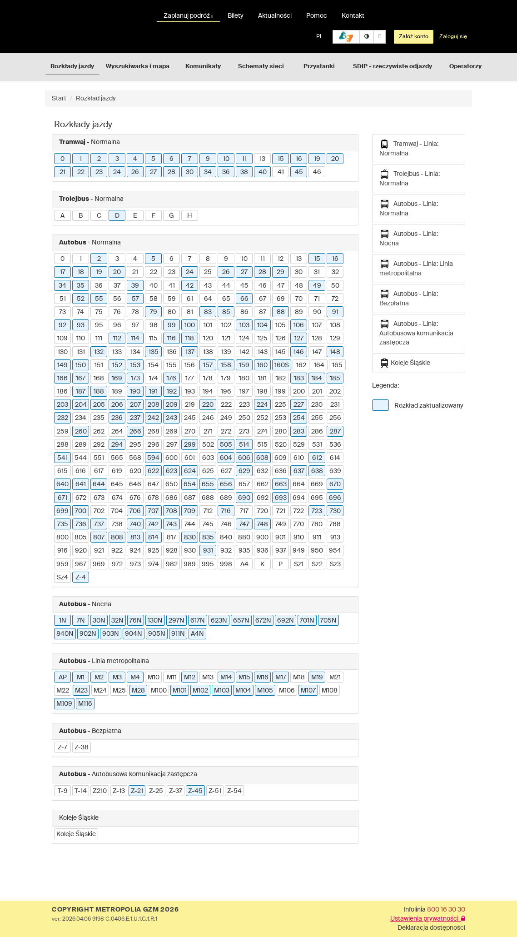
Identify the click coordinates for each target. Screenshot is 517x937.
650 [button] (171, 484)
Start (59, 98)
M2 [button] (99, 677)
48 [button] (299, 286)
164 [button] (319, 365)
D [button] (117, 216)
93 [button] (81, 325)
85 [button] (226, 312)
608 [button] (262, 458)
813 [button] (135, 537)
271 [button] (208, 432)
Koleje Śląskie (404, 363)
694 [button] (299, 498)
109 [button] (62, 338)
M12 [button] (189, 677)
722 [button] (298, 511)
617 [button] (99, 471)
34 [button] (208, 172)
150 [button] (80, 365)
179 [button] (226, 378)
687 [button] (189, 498)
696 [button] (335, 498)
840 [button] (226, 537)
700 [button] (80, 511)
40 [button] (262, 172)
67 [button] (262, 299)
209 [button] (172, 405)
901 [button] (280, 537)
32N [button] (117, 621)
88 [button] (281, 312)
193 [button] (190, 392)
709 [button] (189, 511)
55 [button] (99, 299)
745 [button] (208, 524)
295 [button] (135, 445)
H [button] (189, 216)
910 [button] (298, 537)
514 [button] (244, 445)
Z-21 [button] (137, 791)
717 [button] (244, 511)
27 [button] (153, 172)
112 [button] (117, 338)
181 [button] (262, 378)
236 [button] (117, 418)
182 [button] (281, 378)
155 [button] (171, 365)
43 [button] (208, 286)
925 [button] (153, 551)
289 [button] (81, 445)
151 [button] (98, 365)
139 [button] (226, 352)
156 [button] (189, 365)
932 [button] (226, 551)
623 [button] (171, 471)
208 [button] (153, 405)
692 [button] (262, 498)
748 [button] (262, 524)
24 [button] (117, 172)
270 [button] (189, 432)
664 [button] (299, 484)
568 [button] (135, 458)
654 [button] (190, 484)
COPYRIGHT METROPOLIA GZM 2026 (115, 910)
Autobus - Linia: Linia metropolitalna (416, 268)
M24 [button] (100, 691)
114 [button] (135, 338)
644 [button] (99, 484)
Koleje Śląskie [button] (76, 834)
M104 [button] (243, 691)
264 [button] (117, 432)
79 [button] (153, 312)
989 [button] (190, 564)
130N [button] (155, 621)
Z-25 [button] (156, 791)
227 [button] (298, 405)
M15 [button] (244, 677)
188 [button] (99, 392)
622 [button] (153, 471)
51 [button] (63, 299)
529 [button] (299, 445)
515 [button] (262, 445)
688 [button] (208, 498)
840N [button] (65, 634)
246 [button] (208, 418)
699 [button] (62, 511)
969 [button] (99, 564)
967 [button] (80, 564)
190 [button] (135, 392)
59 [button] (172, 299)
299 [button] (190, 445)
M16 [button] (262, 677)
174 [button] (153, 378)
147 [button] (317, 352)
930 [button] (190, 551)
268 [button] (153, 432)
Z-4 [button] (80, 577)
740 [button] (135, 524)
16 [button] (299, 159)
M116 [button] (85, 704)
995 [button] (208, 564)
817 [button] (171, 537)
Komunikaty (203, 67)
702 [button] (99, 511)
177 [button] (189, 378)
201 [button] (317, 392)
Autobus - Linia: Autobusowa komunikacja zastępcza (416, 332)
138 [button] (208, 352)
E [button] (135, 216)
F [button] (153, 216)
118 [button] (189, 338)
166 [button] (62, 378)
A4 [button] (244, 564)
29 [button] (280, 272)
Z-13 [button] (119, 791)
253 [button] (280, 418)
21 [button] (62, 172)
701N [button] (307, 621)
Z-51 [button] (215, 791)
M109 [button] (64, 704)
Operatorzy (465, 67)
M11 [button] (172, 677)
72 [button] (335, 299)
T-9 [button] (63, 791)
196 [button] (226, 392)
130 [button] (63, 352)
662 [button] (262, 484)
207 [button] (135, 405)
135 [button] (154, 352)
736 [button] (80, 524)
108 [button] (335, 325)
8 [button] (208, 259)
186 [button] (62, 392)
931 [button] (208, 551)
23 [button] (99, 172)
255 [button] (317, 418)
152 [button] (117, 365)
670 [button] (335, 484)
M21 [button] (335, 677)
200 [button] (299, 392)
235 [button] (98, 418)
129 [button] (335, 338)
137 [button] (189, 352)
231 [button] (335, 405)
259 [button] (63, 432)
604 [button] (226, 458)
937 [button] (280, 551)
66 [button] (244, 299)
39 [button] (135, 286)
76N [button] (135, 621)
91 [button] (335, 312)
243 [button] (171, 418)
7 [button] (189, 159)
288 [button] (63, 445)
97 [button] (135, 325)
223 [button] (244, 405)
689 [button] (226, 498)
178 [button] (208, 378)
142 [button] (244, 352)
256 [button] (335, 418)
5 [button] (153, 159)
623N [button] (219, 621)
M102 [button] (200, 691)
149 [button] (62, 365)
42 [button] (190, 286)
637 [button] (298, 471)
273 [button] (244, 432)
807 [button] (98, 537)
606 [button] (244, 458)
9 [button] (208, 159)
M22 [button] (62, 691)
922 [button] (117, 551)
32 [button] (335, 272)
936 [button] (262, 551)
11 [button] (244, 159)
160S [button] (281, 365)
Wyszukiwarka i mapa (137, 67)
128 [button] (317, 338)
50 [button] (335, 286)
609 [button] (280, 458)
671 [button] (62, 498)
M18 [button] (299, 677)
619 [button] (117, 471)
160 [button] (262, 365)
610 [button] (298, 458)
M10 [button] (153, 677)
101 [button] (208, 325)
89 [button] (299, 312)
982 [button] (172, 564)
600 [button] (171, 458)
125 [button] (263, 338)
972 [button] (117, 564)
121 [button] (226, 338)
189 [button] (117, 392)
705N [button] (328, 621)
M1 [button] (81, 677)
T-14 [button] (81, 791)
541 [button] (62, 458)
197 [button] (244, 392)
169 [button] (117, 378)
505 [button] (226, 445)
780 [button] (317, 524)
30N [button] (99, 621)
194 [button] (208, 392)
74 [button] (80, 312)
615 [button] (62, 471)
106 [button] (298, 325)
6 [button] (171, 159)
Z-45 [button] (195, 791)
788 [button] (335, 524)
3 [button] (117, 159)
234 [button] (80, 418)
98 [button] (153, 325)
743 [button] (171, 524)
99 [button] (172, 325)
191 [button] (153, 392)
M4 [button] (135, 677)
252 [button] (262, 418)
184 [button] (317, 378)
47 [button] (280, 286)
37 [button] (117, 286)
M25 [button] (119, 691)
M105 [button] (265, 691)
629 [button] (244, 471)
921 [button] (99, 551)
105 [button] (280, 325)
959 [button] (62, 564)
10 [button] (226, 159)
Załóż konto (413, 37)
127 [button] (298, 338)
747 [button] (244, 524)
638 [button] (317, 471)
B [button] (81, 216)
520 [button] (281, 445)
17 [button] (62, 272)
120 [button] (208, 338)
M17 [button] (280, 677)
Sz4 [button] (62, 577)
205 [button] (99, 405)
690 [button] (244, 498)
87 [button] (262, 312)
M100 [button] (159, 691)
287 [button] (335, 432)
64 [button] (208, 299)
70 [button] (299, 299)
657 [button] (244, 484)
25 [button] (208, 272)
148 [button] (335, 352)
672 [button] (80, 498)
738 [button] (117, 524)
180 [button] (244, 378)
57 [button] (135, 299)
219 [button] (190, 405)
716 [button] (226, 511)
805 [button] (81, 537)
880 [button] (244, 537)
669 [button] (317, 484)
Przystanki (319, 67)
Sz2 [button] (317, 564)
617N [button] (197, 621)
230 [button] (317, 405)
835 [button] (208, 537)
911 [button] (317, 537)
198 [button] (262, 392)
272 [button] (226, 432)
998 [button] (226, 564)
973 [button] (135, 564)
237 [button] (135, 418)
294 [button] (117, 445)
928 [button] (172, 551)
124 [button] (244, 338)
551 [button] (99, 458)
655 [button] (208, 484)
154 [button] (153, 365)
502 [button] (208, 445)
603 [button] (208, 458)
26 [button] (135, 172)
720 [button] (262, 511)
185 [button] (335, 378)
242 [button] (153, 418)
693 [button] (281, 498)
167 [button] (80, 378)
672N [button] (263, 621)
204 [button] (81, 405)
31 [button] (317, 272)
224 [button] (262, 405)
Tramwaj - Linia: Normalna (408, 148)
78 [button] (135, 312)
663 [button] (281, 484)
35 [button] (81, 286)
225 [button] (280, 405)
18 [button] (81, 272)
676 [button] (135, 498)
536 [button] (335, 445)
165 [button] (337, 365)
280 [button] (281, 432)
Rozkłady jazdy (72, 67)
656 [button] (226, 484)
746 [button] (226, 524)
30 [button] (190, 172)
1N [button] (62, 621)
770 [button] (298, 524)
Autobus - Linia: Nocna (408, 238)
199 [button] (280, 392)
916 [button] (62, 551)
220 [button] (208, 405)
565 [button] (117, 458)
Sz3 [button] (335, 564)
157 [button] (208, 365)
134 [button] (135, 352)
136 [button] (172, 352)
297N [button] (176, 621)
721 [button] (280, 511)
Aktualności (275, 16)
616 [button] (80, 471)
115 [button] (153, 338)
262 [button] (98, 432)
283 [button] (298, 432)
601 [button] (189, 458)
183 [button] (299, 378)
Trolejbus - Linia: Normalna (409, 178)
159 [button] (244, 365)
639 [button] (335, 471)
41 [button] (281, 172)
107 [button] (317, 325)
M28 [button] (138, 691)
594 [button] (153, 458)
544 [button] (81, 458)
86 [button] (244, 312)
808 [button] (117, 537)
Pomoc (316, 16)
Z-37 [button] (175, 791)
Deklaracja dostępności (431, 928)
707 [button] (153, 511)
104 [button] (262, 325)
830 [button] (190, 537)
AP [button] (63, 677)
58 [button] (153, 299)
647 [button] (153, 484)
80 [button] (172, 312)
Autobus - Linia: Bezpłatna (408, 298)
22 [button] (81, 172)
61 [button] (190, 299)
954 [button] (335, 551)
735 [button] (62, 524)
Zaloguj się (453, 37)
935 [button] (244, 551)
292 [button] (98, 445)
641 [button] (80, 484)
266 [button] (135, 432)
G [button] (171, 216)
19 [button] (317, 159)
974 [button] (153, 564)
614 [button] (335, 458)
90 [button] (317, 312)
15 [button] (281, 159)
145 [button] (280, 352)
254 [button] (299, 418)
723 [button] (317, 511)
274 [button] (262, 432)
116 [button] (171, 338)
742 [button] (153, 524)
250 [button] (244, 418)
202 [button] (335, 392)
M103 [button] (221, 691)
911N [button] (178, 634)
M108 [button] (330, 691)
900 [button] (262, 537)
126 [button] (281, 338)
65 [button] (226, 299)
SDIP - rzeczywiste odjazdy (392, 67)
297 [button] (171, 445)
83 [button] (208, 312)
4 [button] (135, 159)
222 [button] (226, 405)
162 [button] (301, 365)
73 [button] (62, 312)
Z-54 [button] (234, 791)
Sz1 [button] (298, 564)
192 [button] (172, 392)
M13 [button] (208, 677)
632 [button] (262, 471)
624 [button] (190, 471)
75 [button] (99, 312)
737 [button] (99, 524)
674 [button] (117, 498)
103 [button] (244, 325)
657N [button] (241, 621)
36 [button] (226, 172)
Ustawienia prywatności (427, 919)
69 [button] (281, 299)
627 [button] (226, 471)
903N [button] (110, 634)
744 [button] (189, 524)
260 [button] (81, 432)
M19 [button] (317, 677)
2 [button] (99, 159)
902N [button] (88, 634)
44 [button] (226, 286)
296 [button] (153, 445)
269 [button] (172, 432)
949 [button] (299, 551)
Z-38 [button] (82, 747)
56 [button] (117, 299)
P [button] (280, 564)
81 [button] (190, 312)
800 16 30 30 (446, 910)
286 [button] (317, 432)
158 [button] (226, 365)
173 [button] (135, 378)
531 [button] (317, 445)
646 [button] (135, 484)
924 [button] (135, 551)
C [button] (99, 216)
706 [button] (135, 511)
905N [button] (156, 634)
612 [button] (317, 458)
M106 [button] (287, 691)
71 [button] (317, 299)
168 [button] (99, 378)
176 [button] (171, 378)
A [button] (62, 216)
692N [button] (285, 621)
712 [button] (208, 511)
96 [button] (117, 325)
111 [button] (98, 338)
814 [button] (153, 537)
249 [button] (226, 418)
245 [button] (190, 418)
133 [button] (117, 352)
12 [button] (280, 259)
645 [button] (117, 484)
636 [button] (281, 471)
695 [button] (317, 498)
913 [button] (335, 537)
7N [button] (81, 621)
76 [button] (117, 312)
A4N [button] (197, 634)
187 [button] (80, 392)
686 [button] (171, 498)
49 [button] (317, 286)
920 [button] (81, 551)
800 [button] (62, 537)
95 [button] (99, 325)
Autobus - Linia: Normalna (408, 208)
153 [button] (135, 365)
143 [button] (263, 352)
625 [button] (208, 471)
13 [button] (262, 159)
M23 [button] (81, 691)
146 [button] (298, 352)
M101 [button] (180, 691)
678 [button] (153, 498)
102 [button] (226, 325)
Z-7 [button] (62, 747)
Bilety (236, 16)
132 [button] (99, 352)
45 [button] (299, 172)
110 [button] (80, 338)
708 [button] (171, 511)
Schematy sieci (261, 67)
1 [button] (81, 159)
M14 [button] (226, 677)
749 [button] (280, 524)
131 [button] (81, 352)
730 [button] (335, 511)
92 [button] (62, 325)
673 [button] (99, 498)
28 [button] (171, 172)
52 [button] (81, 299)
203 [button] (62, 405)
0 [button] (62, 159)
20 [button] (335, 159)
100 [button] (189, 325)
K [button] (262, 564)
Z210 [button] (100, 791)
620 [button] (135, 471)
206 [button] (117, 405)
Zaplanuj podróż (188, 16)
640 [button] (62, 484)
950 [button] (317, 551)
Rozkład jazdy (96, 98)
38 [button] (244, 172)
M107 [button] (308, 691)
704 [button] (117, 511)
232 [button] (62, 418)
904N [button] (133, 634)
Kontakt (353, 16)
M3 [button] (117, 677)
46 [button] (317, 172)
